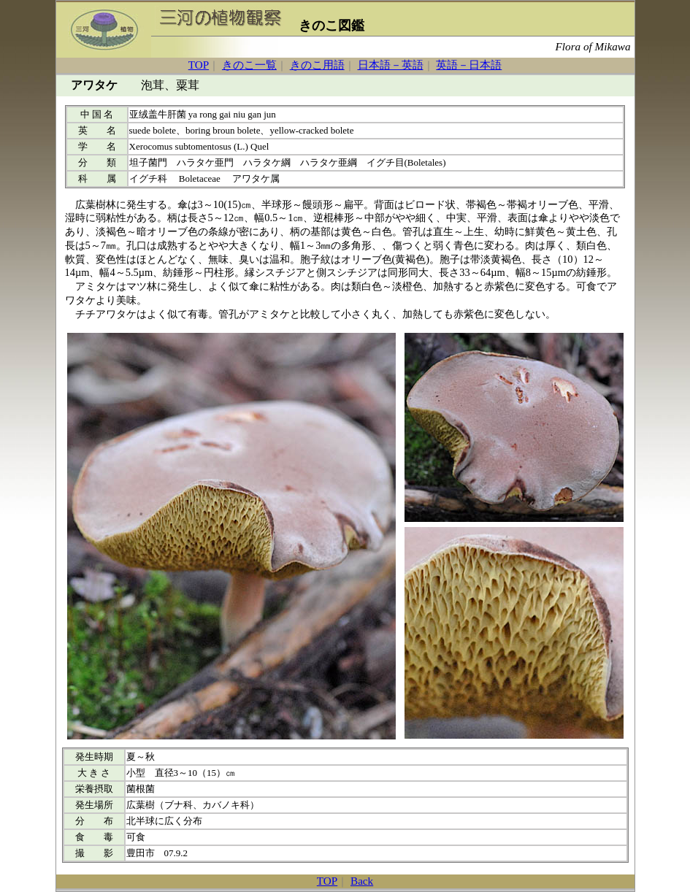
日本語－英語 (390, 64)
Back (361, 880)
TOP (198, 64)
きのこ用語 (317, 64)
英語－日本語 (469, 64)
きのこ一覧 (249, 64)
